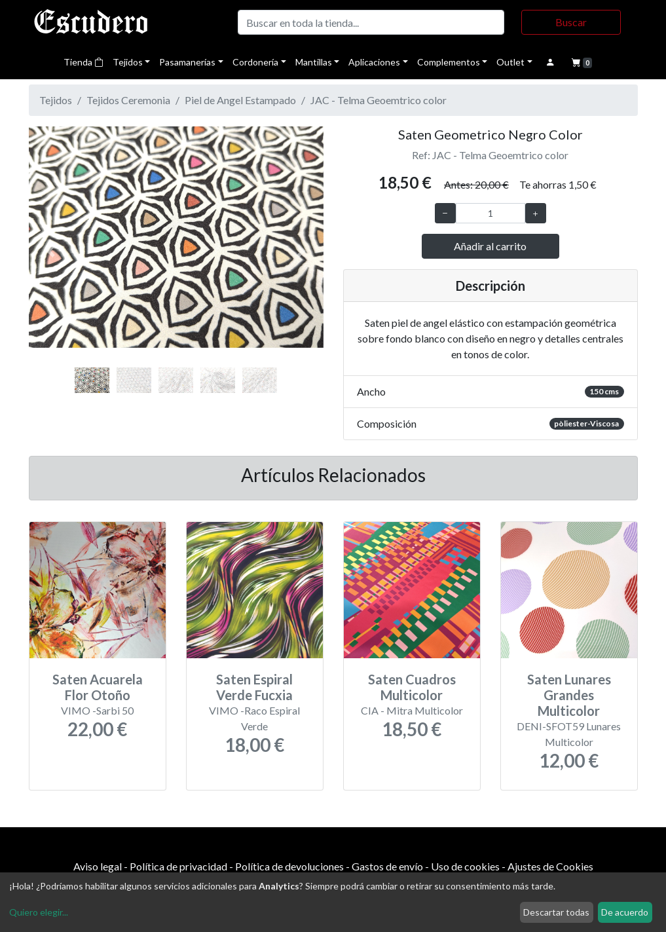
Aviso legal (97, 866)
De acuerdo (624, 912)
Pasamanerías (187, 61)
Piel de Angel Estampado (240, 100)
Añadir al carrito (490, 246)
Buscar (571, 22)
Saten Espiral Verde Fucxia (254, 687)
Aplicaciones (374, 61)
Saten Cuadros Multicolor (412, 687)
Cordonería (255, 61)
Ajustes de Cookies (550, 866)
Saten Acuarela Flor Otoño (97, 687)
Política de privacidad (178, 866)
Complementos (448, 61)
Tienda (83, 61)
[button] (51, 251)
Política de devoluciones (289, 866)
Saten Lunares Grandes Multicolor (569, 694)
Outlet (510, 61)
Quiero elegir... (38, 912)
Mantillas (313, 61)
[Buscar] (371, 22)
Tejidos (128, 61)
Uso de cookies (465, 866)
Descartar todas (556, 912)
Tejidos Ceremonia (128, 100)
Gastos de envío (387, 866)
